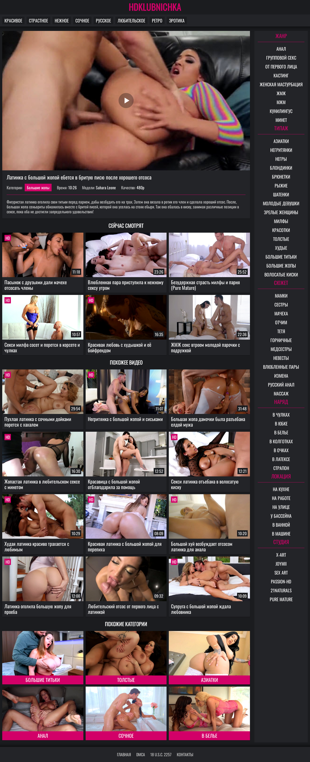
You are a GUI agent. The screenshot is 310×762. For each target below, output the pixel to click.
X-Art (281, 554)
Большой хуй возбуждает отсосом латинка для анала (201, 546)
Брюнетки (281, 176)
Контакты (185, 754)
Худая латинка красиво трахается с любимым (36, 546)
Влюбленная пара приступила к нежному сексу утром (125, 284)
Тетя (281, 331)
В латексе (281, 459)
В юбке (281, 423)
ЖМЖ (281, 93)
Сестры (281, 304)
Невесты (281, 358)
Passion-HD (281, 581)
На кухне (281, 489)
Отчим (281, 322)
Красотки (281, 230)
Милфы (281, 221)
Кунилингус (281, 111)
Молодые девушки (281, 203)
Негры (281, 158)
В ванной (281, 524)
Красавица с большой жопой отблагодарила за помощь (114, 484)
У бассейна (281, 515)
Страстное (38, 20)
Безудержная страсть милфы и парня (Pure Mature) (205, 284)
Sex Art (281, 572)
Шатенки (281, 194)
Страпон (281, 468)
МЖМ (281, 102)
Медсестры (281, 349)
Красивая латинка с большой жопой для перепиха (125, 546)
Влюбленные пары (281, 366)
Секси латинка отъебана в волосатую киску (205, 484)
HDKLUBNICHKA (155, 6)
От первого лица (281, 66)
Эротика (177, 20)
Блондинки (281, 167)
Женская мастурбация (281, 84)
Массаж (281, 393)
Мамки (281, 295)
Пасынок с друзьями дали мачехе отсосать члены (35, 284)
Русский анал (281, 384)
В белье (209, 735)
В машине (281, 533)
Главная (124, 754)
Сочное (82, 20)
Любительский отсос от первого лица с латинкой (123, 609)
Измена (281, 375)
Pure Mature (281, 599)
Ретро (157, 20)
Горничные (281, 340)
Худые (281, 247)
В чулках (281, 414)
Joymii (281, 563)
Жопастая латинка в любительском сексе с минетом (42, 484)
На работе (281, 498)
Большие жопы (38, 187)
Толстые (126, 679)
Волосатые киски (281, 274)
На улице (281, 507)
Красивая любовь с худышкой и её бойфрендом (119, 347)
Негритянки (281, 150)
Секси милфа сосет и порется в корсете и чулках (42, 347)
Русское (103, 20)
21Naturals (281, 590)
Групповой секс (281, 57)
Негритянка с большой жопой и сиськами (125, 418)
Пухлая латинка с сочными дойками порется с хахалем (37, 421)
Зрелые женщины (281, 212)
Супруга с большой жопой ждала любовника (201, 609)
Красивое (13, 20)
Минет (281, 120)
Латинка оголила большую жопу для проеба (37, 609)
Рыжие (281, 185)
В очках (281, 450)
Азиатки (209, 679)
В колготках (281, 441)
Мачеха (281, 313)
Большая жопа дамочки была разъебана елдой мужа (208, 421)
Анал (43, 735)
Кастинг (281, 75)
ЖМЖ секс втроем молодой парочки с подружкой (205, 347)
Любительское (131, 20)
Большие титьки (43, 679)
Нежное (62, 20)
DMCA (140, 754)
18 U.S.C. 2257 (160, 754)
